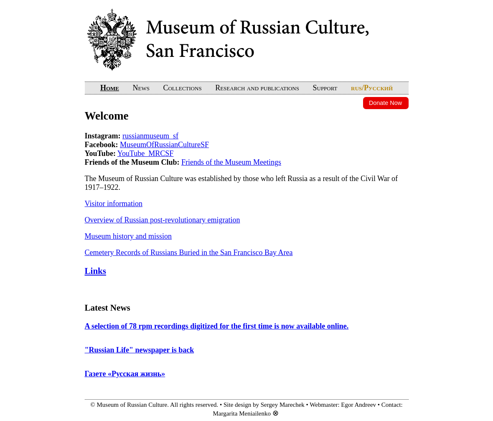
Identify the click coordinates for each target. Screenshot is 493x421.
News (141, 88)
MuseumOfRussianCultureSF (164, 144)
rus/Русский (372, 88)
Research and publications (257, 88)
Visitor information (113, 203)
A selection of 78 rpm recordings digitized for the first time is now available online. (217, 326)
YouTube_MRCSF (145, 153)
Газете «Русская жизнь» (125, 374)
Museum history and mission (128, 236)
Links (96, 271)
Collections (182, 88)
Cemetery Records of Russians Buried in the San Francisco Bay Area (189, 252)
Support (325, 88)
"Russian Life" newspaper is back (139, 350)
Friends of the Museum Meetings (231, 162)
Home (109, 88)
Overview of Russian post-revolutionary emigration (162, 220)
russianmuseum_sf (150, 136)
